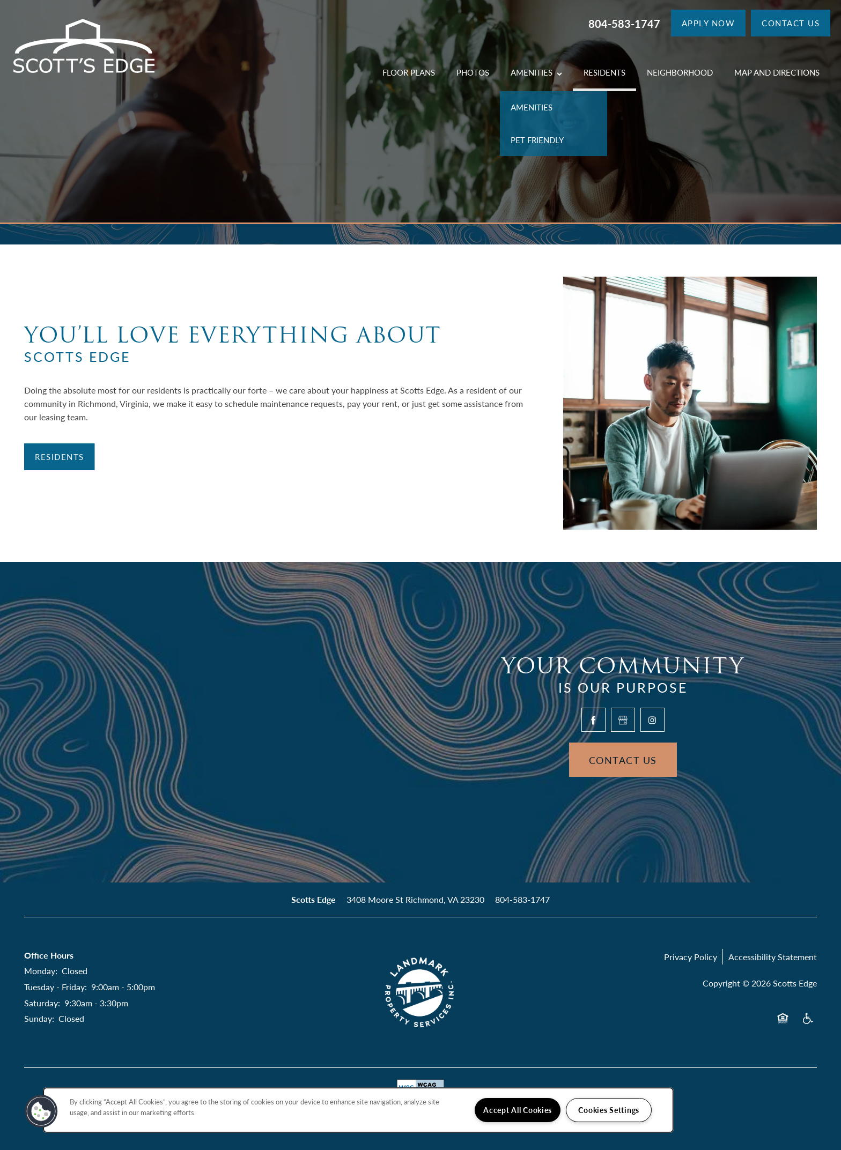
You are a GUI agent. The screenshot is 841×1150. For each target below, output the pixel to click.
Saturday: (42, 1003)
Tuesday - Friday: (55, 987)
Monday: (40, 970)
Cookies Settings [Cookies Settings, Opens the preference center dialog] (608, 1109)
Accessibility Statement (772, 957)
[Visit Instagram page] (652, 720)
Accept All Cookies (517, 1109)
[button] (708, 23)
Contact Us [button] (623, 760)
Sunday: (39, 1018)
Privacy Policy (690, 957)
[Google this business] (623, 720)
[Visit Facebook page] (593, 720)
